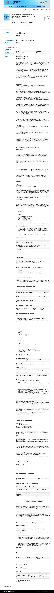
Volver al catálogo (7, 586)
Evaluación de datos (8, 45)
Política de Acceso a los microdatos (9, 50)
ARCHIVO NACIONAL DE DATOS (9, 591)
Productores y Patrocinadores (7, 38)
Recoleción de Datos (8, 42)
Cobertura (6, 35)
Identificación (7, 32)
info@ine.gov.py (44, 489)
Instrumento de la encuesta (9, 40)
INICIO (25, 9)
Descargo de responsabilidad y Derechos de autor (9, 53)
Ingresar (48, 9)
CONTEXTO (29, 9)
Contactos (6, 56)
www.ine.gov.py (37, 489)
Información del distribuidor (9, 47)
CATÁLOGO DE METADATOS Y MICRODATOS (39, 9)
